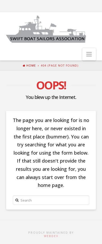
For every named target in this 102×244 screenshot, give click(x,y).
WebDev (51, 236)
